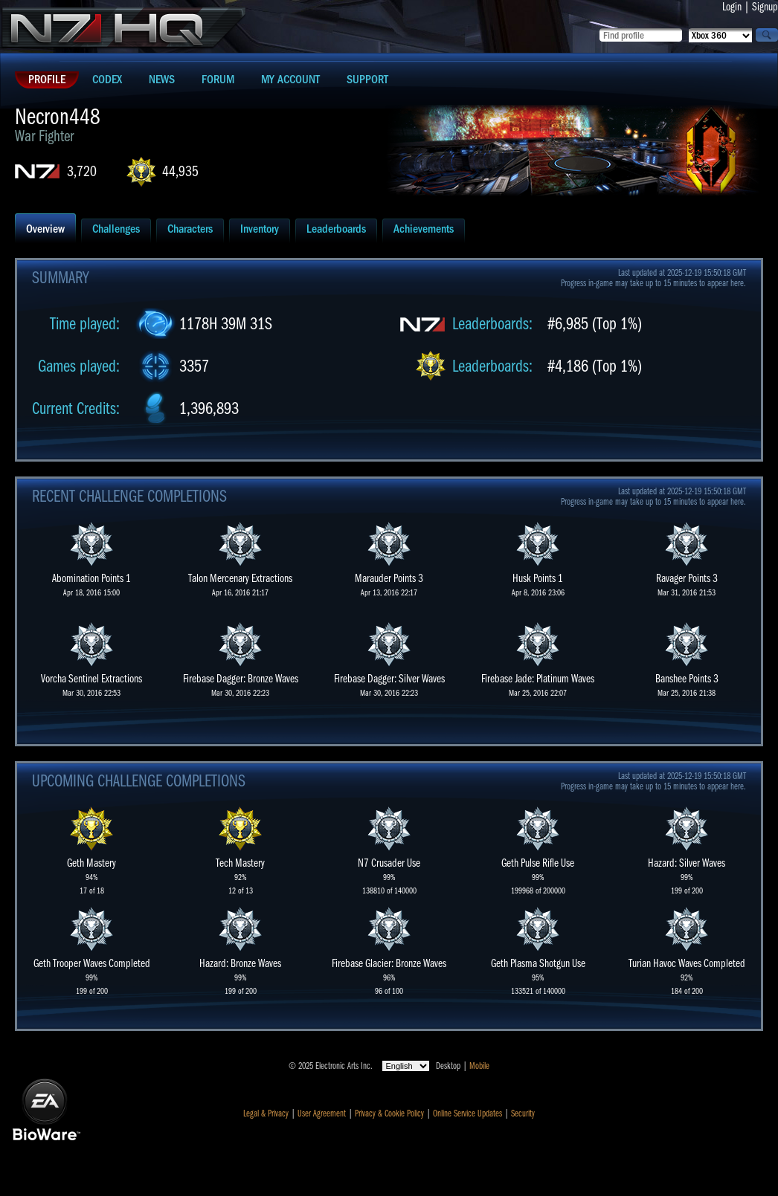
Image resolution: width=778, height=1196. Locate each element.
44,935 (180, 171)
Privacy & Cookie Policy (389, 1113)
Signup (765, 6)
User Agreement (322, 1113)
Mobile (479, 1066)
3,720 (82, 171)
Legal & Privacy (266, 1113)
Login (732, 6)
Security (523, 1113)
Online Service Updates (467, 1113)
